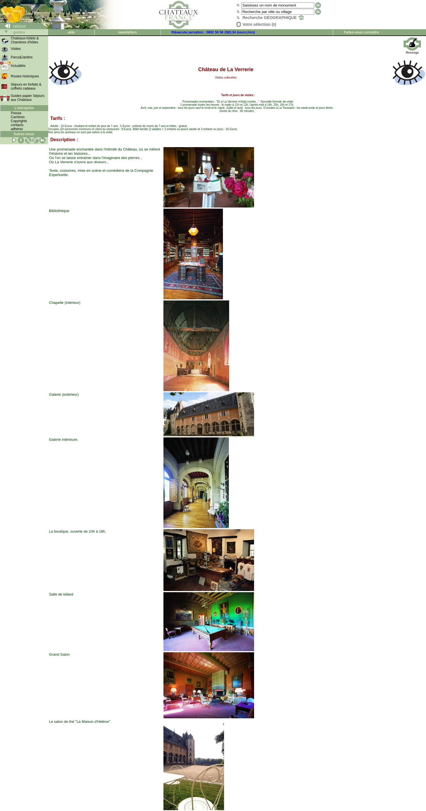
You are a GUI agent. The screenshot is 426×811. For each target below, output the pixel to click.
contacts (17, 125)
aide (71, 32)
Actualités (18, 66)
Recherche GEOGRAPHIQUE (273, 17)
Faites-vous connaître (361, 32)
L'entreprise (24, 108)
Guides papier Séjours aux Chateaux (27, 98)
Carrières (18, 117)
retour (13, 26)
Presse (16, 113)
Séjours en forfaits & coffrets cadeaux (26, 86)
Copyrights (19, 121)
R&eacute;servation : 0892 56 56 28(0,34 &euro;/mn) (213, 32)
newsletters (127, 32)
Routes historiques (25, 76)
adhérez (17, 129)
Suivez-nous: (24, 134)
